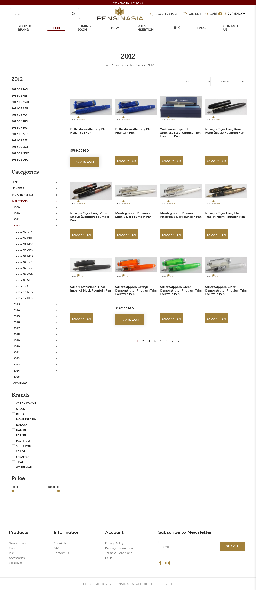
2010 (16, 213)
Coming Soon (84, 27)
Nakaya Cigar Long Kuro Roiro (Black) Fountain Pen (224, 131)
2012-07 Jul (19, 127)
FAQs (108, 558)
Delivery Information (119, 548)
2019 (16, 340)
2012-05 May (20, 114)
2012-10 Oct (20, 146)
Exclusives (15, 562)
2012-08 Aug (20, 134)
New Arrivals (17, 543)
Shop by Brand (25, 27)
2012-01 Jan (20, 89)
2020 (16, 346)
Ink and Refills (23, 194)
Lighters (18, 188)
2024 (16, 370)
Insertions (136, 65)
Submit (232, 546)
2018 (16, 334)
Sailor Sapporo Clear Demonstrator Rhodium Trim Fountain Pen (226, 290)
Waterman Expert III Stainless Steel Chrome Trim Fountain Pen (180, 132)
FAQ (57, 548)
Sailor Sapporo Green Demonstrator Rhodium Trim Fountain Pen (181, 290)
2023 (16, 364)
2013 (16, 304)
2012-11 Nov (20, 153)
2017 (16, 328)
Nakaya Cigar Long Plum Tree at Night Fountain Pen (225, 215)
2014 (16, 310)
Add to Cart (85, 162)
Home (106, 65)
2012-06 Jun (20, 121)
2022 (16, 358)
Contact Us (230, 27)
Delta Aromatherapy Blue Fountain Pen (133, 131)
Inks (12, 553)
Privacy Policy (114, 543)
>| (179, 341)
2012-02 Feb (20, 95)
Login (175, 14)
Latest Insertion (145, 27)
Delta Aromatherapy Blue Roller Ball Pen (88, 131)
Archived (20, 382)
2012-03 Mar (20, 102)
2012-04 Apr (20, 108)
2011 (16, 219)
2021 (16, 352)
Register (162, 14)
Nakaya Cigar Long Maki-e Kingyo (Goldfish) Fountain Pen (90, 216)
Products (120, 65)
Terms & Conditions (118, 553)
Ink (176, 27)
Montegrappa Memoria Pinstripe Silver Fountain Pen (181, 215)
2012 (150, 65)
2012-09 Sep (20, 140)
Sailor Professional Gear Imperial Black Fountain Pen (90, 288)
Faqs (201, 27)
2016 (16, 322)
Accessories (17, 558)
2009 (16, 207)
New (115, 27)
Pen (56, 27)
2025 (16, 376)
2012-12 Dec (20, 159)
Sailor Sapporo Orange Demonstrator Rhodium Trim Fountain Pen (136, 290)
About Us (60, 543)
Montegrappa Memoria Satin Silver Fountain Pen (133, 215)
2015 (16, 316)
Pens (15, 182)
